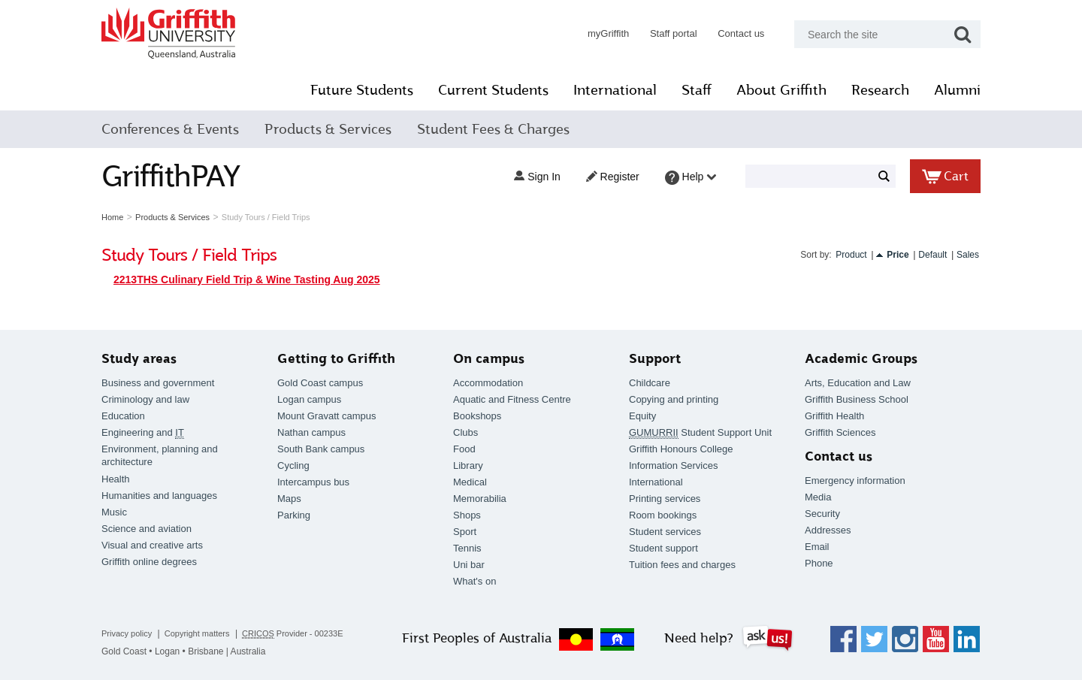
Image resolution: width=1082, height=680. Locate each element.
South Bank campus (320, 449)
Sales (968, 254)
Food (464, 449)
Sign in (537, 177)
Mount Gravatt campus (326, 416)
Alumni (957, 90)
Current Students (493, 90)
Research (880, 90)
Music (114, 512)
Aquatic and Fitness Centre (512, 399)
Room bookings (663, 515)
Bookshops (477, 416)
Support (655, 358)
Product (851, 254)
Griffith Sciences (840, 432)
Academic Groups (861, 358)
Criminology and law (145, 399)
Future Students (361, 90)
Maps (289, 498)
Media (818, 497)
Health (115, 479)
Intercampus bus (313, 482)
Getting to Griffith (336, 358)
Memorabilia (479, 498)
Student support (663, 548)
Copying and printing (673, 399)
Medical (470, 482)
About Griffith (781, 90)
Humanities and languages (159, 495)
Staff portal (673, 33)
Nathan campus (311, 432)
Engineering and (142, 433)
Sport (464, 531)
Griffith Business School (856, 399)
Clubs (465, 432)
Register (612, 177)
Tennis (467, 548)
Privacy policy (126, 633)
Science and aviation (146, 528)
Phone (819, 563)
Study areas (139, 358)
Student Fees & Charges (493, 129)
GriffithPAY (170, 176)
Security (822, 513)
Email (817, 546)
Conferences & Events (170, 129)
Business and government (157, 382)
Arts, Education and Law (858, 382)
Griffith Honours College (681, 449)
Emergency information (855, 480)
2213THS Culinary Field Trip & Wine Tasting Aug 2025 (246, 280)
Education (123, 416)
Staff (697, 90)
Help (691, 178)
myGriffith (608, 33)
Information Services (673, 465)
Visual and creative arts (152, 545)
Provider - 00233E (292, 634)
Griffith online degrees (149, 561)
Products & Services (327, 129)
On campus (488, 358)
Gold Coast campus (320, 382)
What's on (474, 581)
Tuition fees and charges (682, 564)
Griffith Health (834, 416)
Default (932, 254)
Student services (665, 531)
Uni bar (469, 564)
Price (897, 254)
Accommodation (488, 382)
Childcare (649, 382)
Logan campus (309, 399)
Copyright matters (197, 633)
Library (468, 465)
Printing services (664, 498)
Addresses (828, 530)
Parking (293, 515)
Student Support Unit (700, 433)
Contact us (741, 33)
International (615, 90)
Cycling (293, 465)
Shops (467, 515)
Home (112, 217)
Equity (642, 416)
